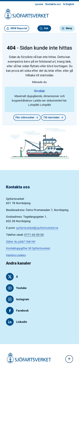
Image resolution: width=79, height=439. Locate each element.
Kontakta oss (53, 4)
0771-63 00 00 (34, 234)
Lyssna (39, 4)
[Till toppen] (69, 359)
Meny (67, 28)
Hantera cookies (16, 255)
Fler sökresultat (27, 117)
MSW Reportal (16, 28)
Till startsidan (53, 117)
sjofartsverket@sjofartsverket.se (37, 228)
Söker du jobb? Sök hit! (20, 241)
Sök (44, 28)
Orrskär (39, 91)
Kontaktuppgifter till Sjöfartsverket (28, 248)
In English (68, 4)
